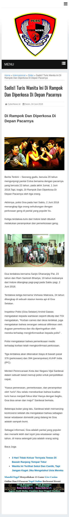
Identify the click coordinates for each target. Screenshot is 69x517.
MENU (9, 64)
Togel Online (35, 481)
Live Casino (51, 477)
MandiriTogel (11, 477)
